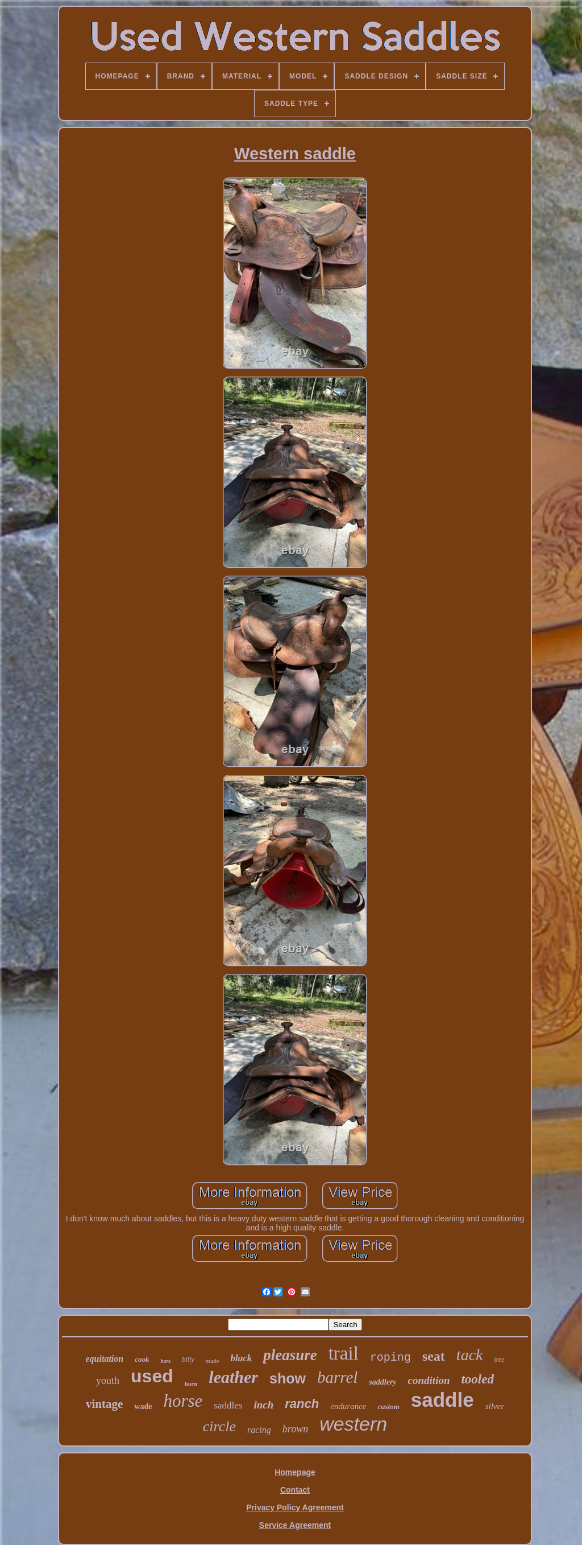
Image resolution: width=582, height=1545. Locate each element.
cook (142, 1359)
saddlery (382, 1382)
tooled (477, 1379)
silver (494, 1406)
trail (344, 1353)
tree (499, 1360)
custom (388, 1406)
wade (143, 1406)
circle (219, 1426)
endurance (348, 1406)
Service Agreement (295, 1525)
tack (469, 1355)
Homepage (295, 1472)
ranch (302, 1404)
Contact (295, 1489)
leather (233, 1377)
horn (191, 1383)
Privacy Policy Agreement (294, 1507)
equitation (105, 1359)
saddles (228, 1405)
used (152, 1376)
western (353, 1424)
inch (263, 1405)
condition (429, 1380)
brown (295, 1429)
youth (107, 1380)
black (241, 1358)
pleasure (290, 1355)
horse (182, 1401)
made (212, 1360)
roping (390, 1357)
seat (433, 1356)
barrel (337, 1377)
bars (165, 1361)
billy (188, 1360)
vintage (104, 1404)
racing (259, 1430)
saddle (442, 1400)
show (287, 1378)
